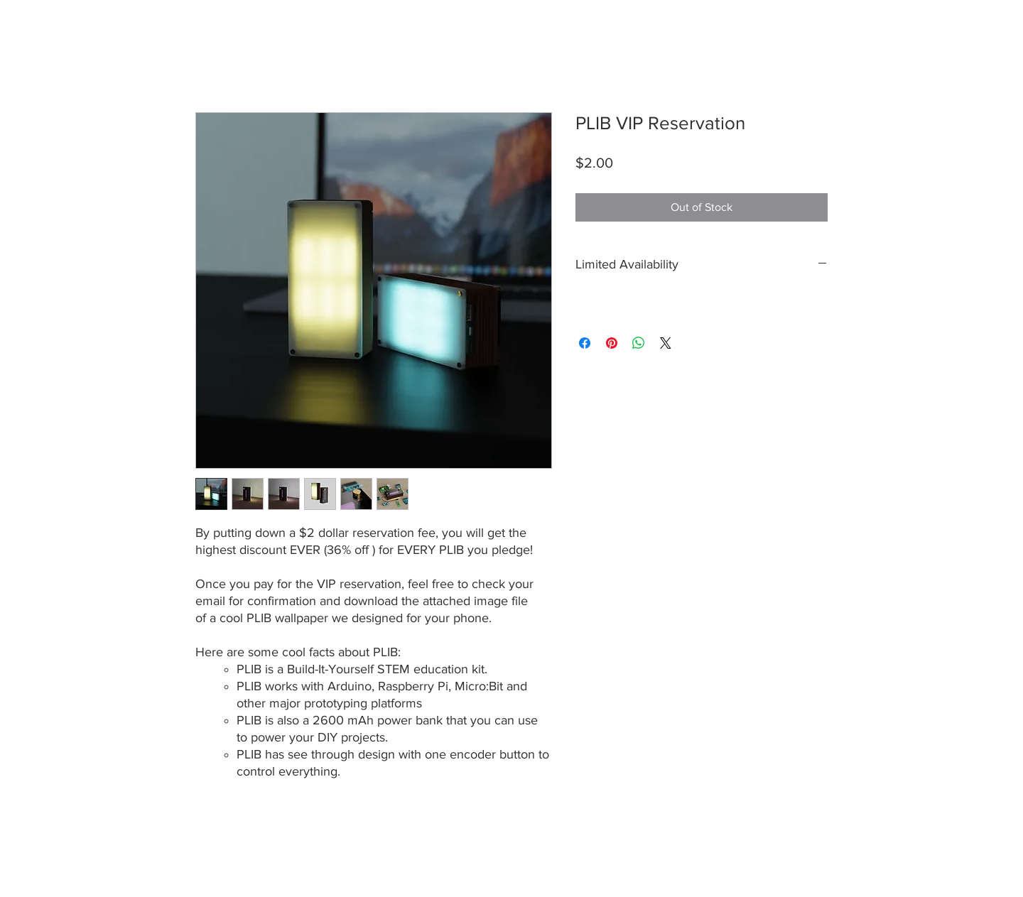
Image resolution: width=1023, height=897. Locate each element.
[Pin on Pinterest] (611, 343)
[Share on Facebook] (584, 343)
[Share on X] (665, 343)
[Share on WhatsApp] (638, 343)
